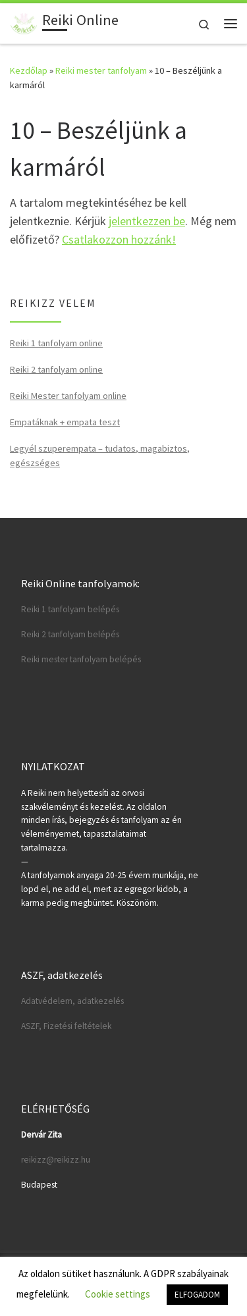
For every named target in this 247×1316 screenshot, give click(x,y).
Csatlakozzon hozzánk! (119, 239)
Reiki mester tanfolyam (101, 70)
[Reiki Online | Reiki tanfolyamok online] (24, 22)
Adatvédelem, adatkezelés (72, 1001)
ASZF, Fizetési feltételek (66, 1026)
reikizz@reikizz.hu (55, 1159)
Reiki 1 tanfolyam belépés (70, 609)
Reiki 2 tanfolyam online (56, 369)
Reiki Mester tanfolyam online (68, 396)
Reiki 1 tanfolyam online (56, 343)
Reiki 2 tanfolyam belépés (70, 634)
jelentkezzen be (147, 220)
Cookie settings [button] (117, 1294)
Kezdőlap (28, 70)
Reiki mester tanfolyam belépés (81, 659)
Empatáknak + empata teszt (65, 422)
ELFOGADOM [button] (197, 1294)
